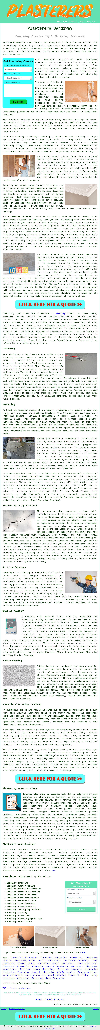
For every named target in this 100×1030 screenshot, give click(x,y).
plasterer (23, 48)
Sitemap (4, 1009)
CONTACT (81, 22)
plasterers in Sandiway (42, 129)
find (12, 850)
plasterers (15, 209)
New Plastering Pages (17, 1009)
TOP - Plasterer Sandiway (17, 988)
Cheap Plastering (86, 963)
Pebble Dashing (65, 972)
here (53, 870)
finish (9, 191)
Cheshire (54, 833)
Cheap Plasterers (12, 975)
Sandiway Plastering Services (27, 876)
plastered (68, 120)
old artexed (27, 188)
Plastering (76, 957)
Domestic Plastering (43, 972)
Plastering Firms (25, 960)
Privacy (96, 1009)
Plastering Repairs (43, 966)
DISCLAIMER (91, 22)
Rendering (62, 966)
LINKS (65, 22)
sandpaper (48, 174)
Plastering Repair (48, 963)
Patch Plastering (49, 960)
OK (54, 1028)
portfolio (40, 94)
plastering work (87, 62)
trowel (68, 159)
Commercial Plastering (24, 957)
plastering (67, 51)
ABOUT (73, 22)
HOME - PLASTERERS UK (50, 999)
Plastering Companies (69, 969)
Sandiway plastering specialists (41, 794)
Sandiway (60, 313)
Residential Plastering (30, 978)
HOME (58, 22)
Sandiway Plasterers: (14, 42)
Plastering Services (76, 960)
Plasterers (68, 963)
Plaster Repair (26, 963)
